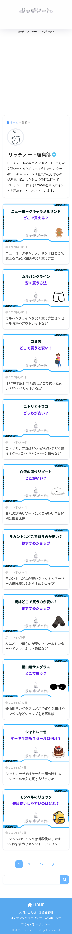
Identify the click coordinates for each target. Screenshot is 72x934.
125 (43, 864)
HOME (36, 904)
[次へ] (53, 864)
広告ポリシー (53, 917)
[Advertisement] (36, 73)
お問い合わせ (27, 912)
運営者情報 (46, 912)
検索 (64, 879)
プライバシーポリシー (35, 924)
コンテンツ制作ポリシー (26, 917)
